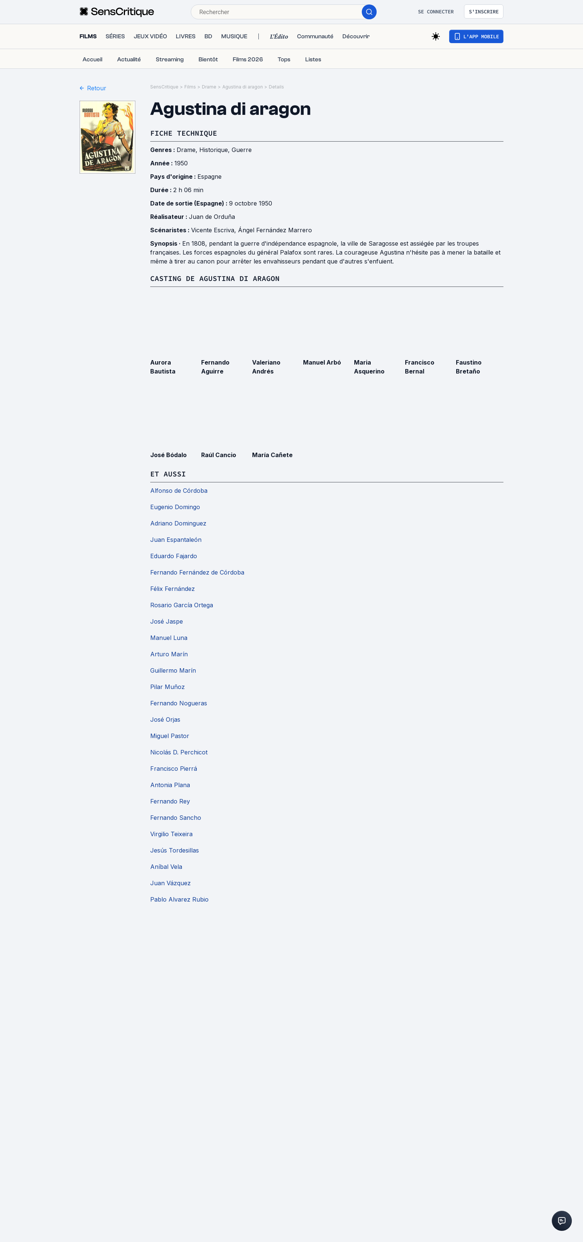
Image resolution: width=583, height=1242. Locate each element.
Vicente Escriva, (214, 230)
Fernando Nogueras (178, 703)
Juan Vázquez (170, 883)
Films (190, 87)
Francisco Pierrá (173, 768)
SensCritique (164, 87)
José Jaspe (166, 621)
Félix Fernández (172, 588)
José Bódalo (168, 455)
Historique (213, 149)
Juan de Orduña (212, 216)
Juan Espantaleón (176, 539)
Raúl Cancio (218, 455)
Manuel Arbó (322, 362)
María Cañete (272, 455)
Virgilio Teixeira (171, 834)
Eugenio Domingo (175, 507)
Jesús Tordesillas (174, 850)
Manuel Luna (168, 637)
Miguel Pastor (169, 736)
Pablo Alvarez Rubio (179, 899)
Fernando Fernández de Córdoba (197, 572)
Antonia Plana (170, 785)
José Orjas (165, 719)
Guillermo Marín (173, 670)
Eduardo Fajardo (173, 556)
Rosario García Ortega (181, 605)
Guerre (242, 149)
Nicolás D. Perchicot (178, 752)
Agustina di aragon (242, 87)
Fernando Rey (170, 801)
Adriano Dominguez (178, 523)
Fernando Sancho (175, 817)
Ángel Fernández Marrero (275, 230)
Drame (209, 87)
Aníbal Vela (166, 866)
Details (276, 87)
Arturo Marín (169, 654)
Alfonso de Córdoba (178, 490)
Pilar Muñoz (167, 686)
